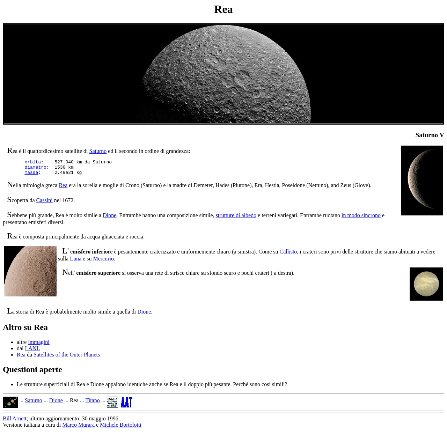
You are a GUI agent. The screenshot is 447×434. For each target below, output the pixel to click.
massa (31, 175)
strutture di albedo (236, 218)
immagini (38, 345)
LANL (32, 351)
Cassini (44, 203)
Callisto (288, 255)
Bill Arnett (15, 422)
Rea (63, 188)
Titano (92, 403)
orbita (32, 163)
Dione (109, 218)
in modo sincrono (361, 218)
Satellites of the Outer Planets (67, 358)
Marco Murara (78, 428)
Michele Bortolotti (120, 428)
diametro (35, 169)
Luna (75, 262)
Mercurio (103, 262)
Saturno (98, 151)
